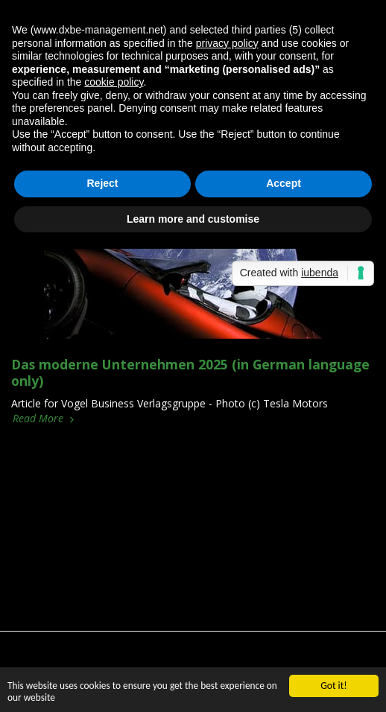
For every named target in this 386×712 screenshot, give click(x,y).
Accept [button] (283, 183)
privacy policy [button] (227, 43)
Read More (45, 418)
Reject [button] (102, 183)
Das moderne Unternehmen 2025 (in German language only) (190, 372)
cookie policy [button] (113, 82)
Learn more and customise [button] (193, 219)
